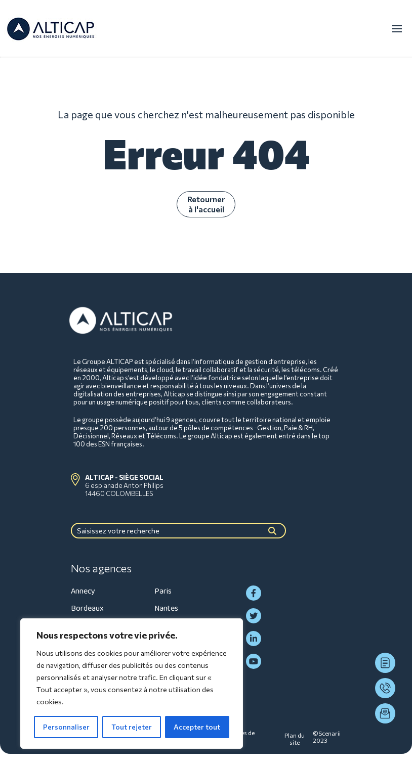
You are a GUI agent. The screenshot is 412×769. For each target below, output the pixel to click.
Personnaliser (66, 726)
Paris (163, 591)
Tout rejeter (131, 726)
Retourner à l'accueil (206, 204)
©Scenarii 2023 (327, 737)
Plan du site (294, 739)
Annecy (83, 591)
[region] (131, 683)
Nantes (166, 608)
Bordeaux (87, 608)
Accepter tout (197, 726)
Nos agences (101, 568)
